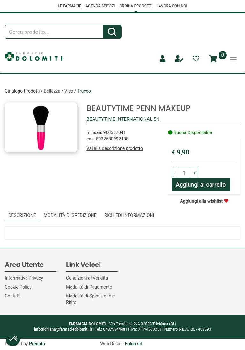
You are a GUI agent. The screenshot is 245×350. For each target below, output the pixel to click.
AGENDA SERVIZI (100, 6)
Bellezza (52, 91)
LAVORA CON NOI (172, 6)
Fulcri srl (134, 343)
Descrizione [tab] (22, 215)
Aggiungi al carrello (201, 184)
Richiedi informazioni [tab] (129, 215)
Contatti (13, 295)
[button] (174, 173)
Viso (68, 91)
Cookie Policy (18, 286)
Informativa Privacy (24, 278)
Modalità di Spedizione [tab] (70, 215)
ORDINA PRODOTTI (135, 6)
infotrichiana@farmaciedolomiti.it (63, 329)
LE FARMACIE (69, 6)
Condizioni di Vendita (87, 278)
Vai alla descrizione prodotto (114, 148)
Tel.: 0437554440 (110, 329)
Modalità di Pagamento (89, 286)
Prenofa (37, 343)
